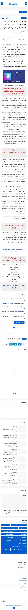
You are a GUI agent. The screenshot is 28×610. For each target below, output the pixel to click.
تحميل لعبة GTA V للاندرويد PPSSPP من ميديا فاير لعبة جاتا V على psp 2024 (9, 430)
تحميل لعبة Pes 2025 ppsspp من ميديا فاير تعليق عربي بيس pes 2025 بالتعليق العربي (10, 445)
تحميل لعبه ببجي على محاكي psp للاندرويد (13, 303)
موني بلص (8, 605)
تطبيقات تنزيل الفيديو (9, 531)
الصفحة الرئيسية (22, 562)
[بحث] (2, 3)
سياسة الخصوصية (22, 564)
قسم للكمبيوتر (5, 549)
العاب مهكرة (14, 528)
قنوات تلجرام (23, 552)
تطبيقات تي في (22, 534)
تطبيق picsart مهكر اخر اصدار (12, 172)
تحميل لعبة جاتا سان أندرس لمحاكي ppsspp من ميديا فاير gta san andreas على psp (9, 468)
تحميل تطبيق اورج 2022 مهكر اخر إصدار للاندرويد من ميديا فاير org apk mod (10, 437)
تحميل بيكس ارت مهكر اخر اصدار (12, 103)
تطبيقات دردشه (22, 537)
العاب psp (6, 525)
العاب (15, 525)
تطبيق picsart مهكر (13, 166)
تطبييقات (9, 540)
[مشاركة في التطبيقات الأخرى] (6, 344)
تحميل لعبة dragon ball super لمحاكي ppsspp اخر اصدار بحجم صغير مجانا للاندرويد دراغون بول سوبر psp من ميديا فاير (10, 452)
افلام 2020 (23, 525)
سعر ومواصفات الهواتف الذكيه (19, 549)
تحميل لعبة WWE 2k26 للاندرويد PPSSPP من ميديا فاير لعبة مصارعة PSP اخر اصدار (15, 512)
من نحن (24, 570)
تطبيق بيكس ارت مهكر (17, 186)
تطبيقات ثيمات (9, 534)
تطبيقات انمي (5, 528)
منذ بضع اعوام (13, 426)
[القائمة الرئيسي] (26, 3)
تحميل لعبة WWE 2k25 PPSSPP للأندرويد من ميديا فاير (10, 474)
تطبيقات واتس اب (22, 540)
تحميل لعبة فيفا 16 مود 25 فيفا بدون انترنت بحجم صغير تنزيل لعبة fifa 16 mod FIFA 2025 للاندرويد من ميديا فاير (9, 482)
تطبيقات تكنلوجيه (22, 531)
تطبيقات (24, 18)
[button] (20, 344)
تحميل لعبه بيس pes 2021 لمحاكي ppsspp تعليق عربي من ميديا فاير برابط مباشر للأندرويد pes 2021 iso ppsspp (9, 460)
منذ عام (24, 509)
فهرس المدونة (22, 572)
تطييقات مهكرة (22, 543)
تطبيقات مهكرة (11, 338)
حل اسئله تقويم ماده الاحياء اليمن (18, 546)
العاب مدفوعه (23, 528)
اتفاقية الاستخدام (22, 567)
